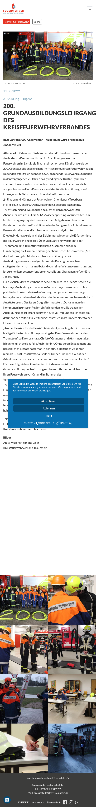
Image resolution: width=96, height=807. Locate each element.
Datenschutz (54, 802)
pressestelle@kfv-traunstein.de (51, 792)
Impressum (38, 802)
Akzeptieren (49, 401)
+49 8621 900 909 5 (50, 788)
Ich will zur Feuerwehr (17, 21)
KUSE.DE (23, 802)
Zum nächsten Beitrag (82, 83)
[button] (24, 600)
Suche (37, 21)
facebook (65, 802)
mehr (48, 415)
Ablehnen (49, 408)
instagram (71, 802)
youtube (77, 802)
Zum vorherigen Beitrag (15, 83)
